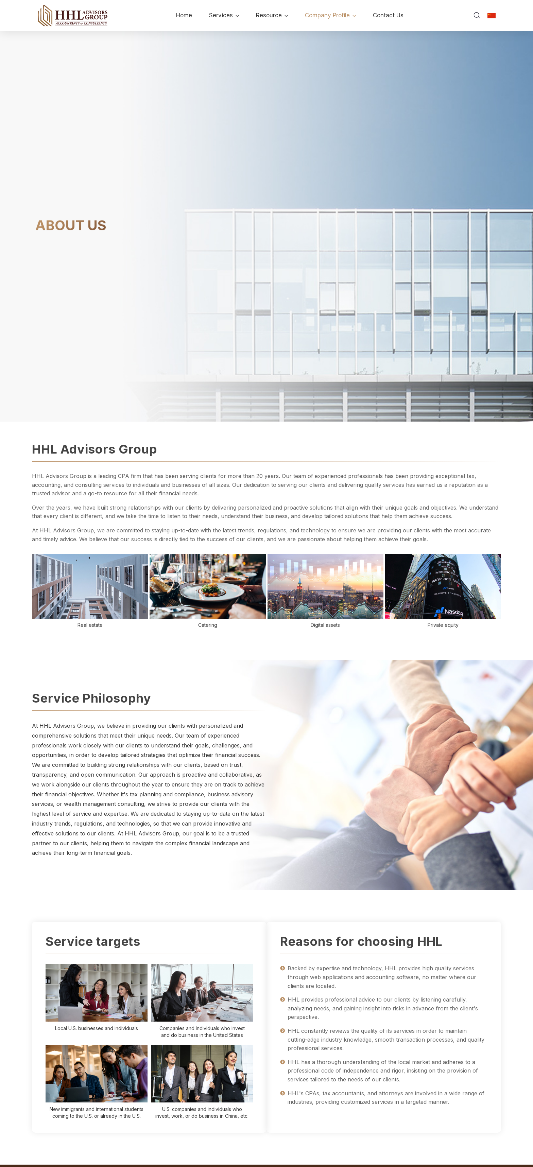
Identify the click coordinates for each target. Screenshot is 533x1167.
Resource (272, 15)
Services (224, 15)
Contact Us (388, 15)
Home (184, 15)
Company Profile (330, 15)
